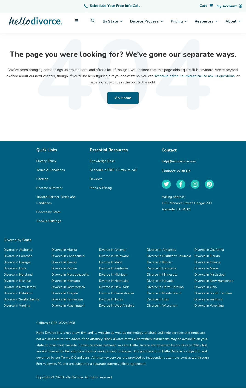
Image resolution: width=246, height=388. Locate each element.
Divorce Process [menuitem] (146, 21)
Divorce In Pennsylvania (116, 293)
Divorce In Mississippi (210, 275)
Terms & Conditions (50, 170)
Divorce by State (48, 212)
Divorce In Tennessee (67, 299)
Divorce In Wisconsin (162, 306)
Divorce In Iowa (15, 268)
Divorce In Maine (207, 268)
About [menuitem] (233, 21)
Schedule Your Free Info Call (112, 5)
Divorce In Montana (65, 281)
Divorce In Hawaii (64, 262)
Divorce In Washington (68, 306)
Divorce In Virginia (17, 306)
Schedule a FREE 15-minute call (113, 170)
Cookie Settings (48, 221)
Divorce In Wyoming (209, 306)
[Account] (229, 6)
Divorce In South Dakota (21, 299)
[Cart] (206, 6)
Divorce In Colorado (18, 256)
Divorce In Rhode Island (164, 293)
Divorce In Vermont (208, 299)
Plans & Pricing (101, 188)
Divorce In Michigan (113, 275)
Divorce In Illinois (159, 262)
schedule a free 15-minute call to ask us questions (194, 76)
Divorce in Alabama (18, 250)
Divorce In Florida (207, 256)
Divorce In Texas (111, 299)
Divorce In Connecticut (67, 256)
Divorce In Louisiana (161, 268)
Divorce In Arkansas (161, 250)
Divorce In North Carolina (165, 287)
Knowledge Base (102, 161)
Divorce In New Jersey (20, 287)
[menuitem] (93, 20)
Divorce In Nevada (160, 281)
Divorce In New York (114, 287)
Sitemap (42, 179)
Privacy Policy (46, 161)
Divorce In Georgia (17, 262)
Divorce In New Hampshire (214, 281)
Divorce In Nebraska (114, 281)
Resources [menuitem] (206, 21)
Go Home (123, 97)
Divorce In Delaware (114, 256)
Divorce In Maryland (18, 275)
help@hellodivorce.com (179, 161)
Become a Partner (49, 188)
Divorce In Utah (158, 299)
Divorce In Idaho (111, 262)
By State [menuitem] (112, 21)
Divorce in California (209, 250)
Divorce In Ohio (206, 287)
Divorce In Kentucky (113, 268)
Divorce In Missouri (17, 281)
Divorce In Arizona (112, 250)
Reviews (96, 179)
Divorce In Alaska (64, 250)
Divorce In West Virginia (116, 306)
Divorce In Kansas (64, 268)
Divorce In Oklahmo (18, 293)
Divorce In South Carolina (213, 293)
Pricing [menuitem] (179, 21)
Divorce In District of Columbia (169, 256)
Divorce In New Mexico (68, 287)
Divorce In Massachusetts (70, 275)
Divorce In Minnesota (162, 275)
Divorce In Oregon (64, 293)
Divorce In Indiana (207, 262)
